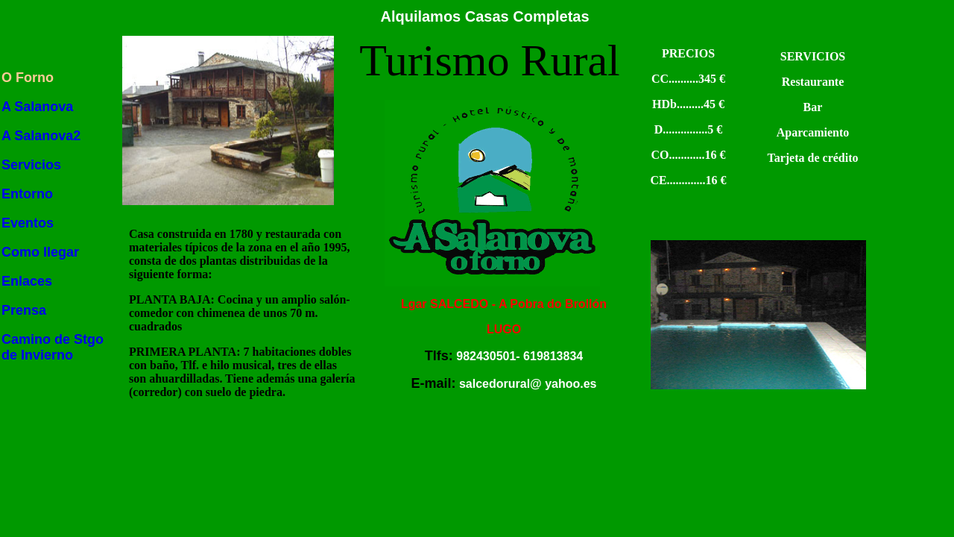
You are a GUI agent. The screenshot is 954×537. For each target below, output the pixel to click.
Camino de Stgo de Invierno (52, 347)
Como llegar (40, 252)
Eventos (27, 223)
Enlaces (26, 281)
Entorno (27, 193)
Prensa (23, 310)
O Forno (27, 77)
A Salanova (37, 106)
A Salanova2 (40, 135)
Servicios (31, 164)
